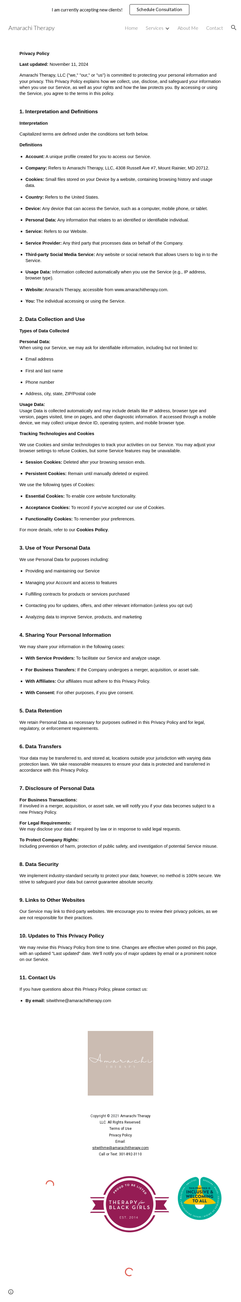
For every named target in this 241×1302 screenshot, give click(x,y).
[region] (120, 9)
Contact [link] (214, 28)
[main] (120, 529)
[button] (234, 27)
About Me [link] (188, 28)
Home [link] (131, 28)
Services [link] (154, 28)
